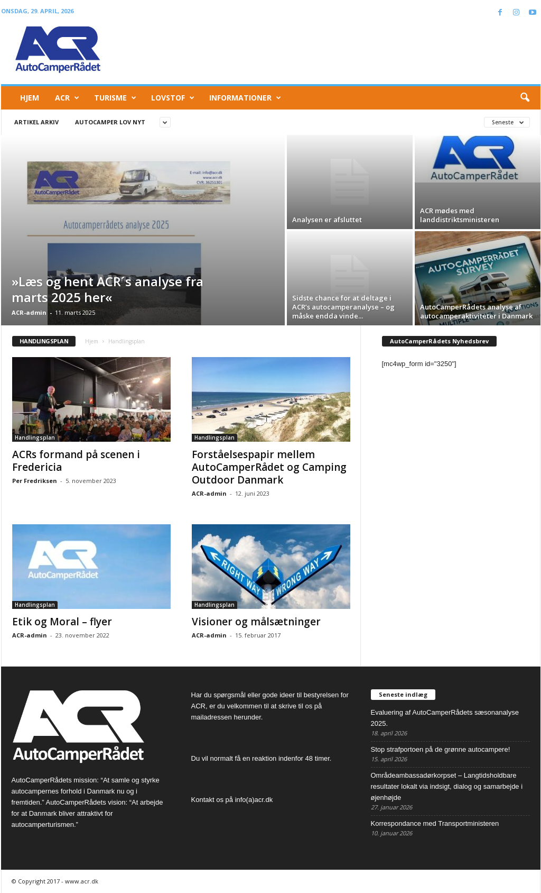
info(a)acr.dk (254, 800)
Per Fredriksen (34, 481)
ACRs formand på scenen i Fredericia (76, 461)
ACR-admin (29, 312)
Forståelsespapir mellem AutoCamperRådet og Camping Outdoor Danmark (269, 467)
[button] (524, 98)
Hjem (29, 98)
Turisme (115, 98)
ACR (67, 98)
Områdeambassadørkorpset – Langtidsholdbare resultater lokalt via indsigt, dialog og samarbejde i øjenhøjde (447, 786)
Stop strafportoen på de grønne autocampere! (440, 749)
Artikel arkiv (36, 122)
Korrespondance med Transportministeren (435, 823)
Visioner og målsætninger (256, 621)
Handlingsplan (35, 437)
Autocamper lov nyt (110, 122)
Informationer (245, 98)
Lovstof (172, 98)
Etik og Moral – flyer (62, 621)
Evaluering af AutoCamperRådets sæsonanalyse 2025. (445, 717)
